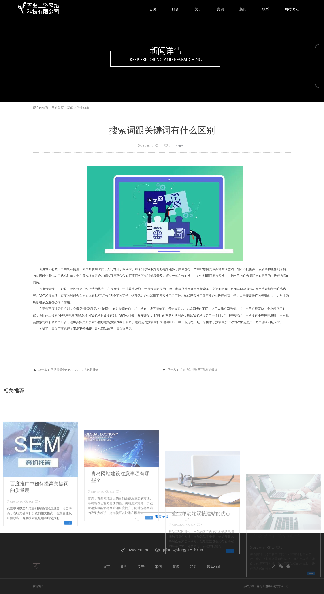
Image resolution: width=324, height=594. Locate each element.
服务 (123, 567)
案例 (158, 567)
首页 (106, 567)
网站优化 (214, 567)
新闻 (175, 567)
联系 (193, 567)
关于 (141, 567)
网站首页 (57, 107)
